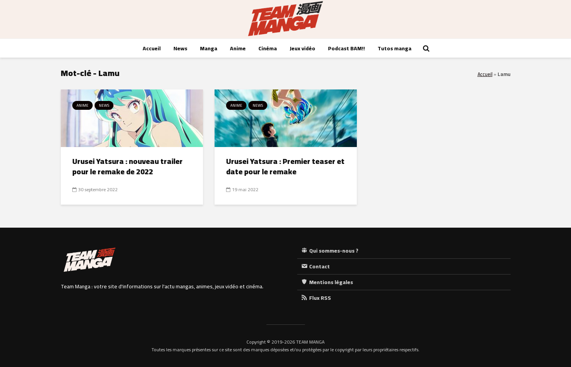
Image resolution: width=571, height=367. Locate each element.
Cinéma (267, 48)
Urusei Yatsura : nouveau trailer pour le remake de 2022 (127, 166)
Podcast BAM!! (346, 48)
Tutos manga (394, 48)
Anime (238, 48)
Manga (208, 48)
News (180, 48)
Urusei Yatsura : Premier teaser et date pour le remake (285, 166)
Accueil (152, 48)
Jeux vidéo (302, 48)
